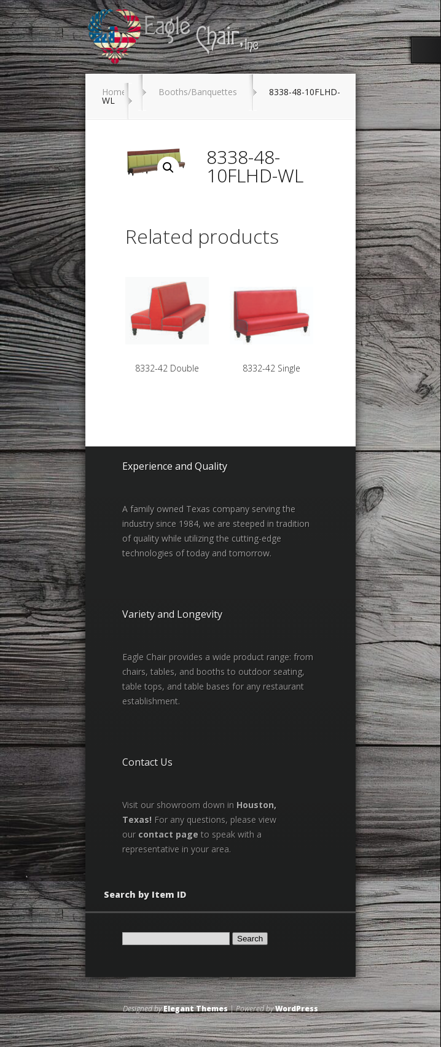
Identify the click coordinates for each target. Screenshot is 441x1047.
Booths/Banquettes (197, 92)
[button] (168, 168)
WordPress (296, 1008)
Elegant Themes (195, 1008)
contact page (168, 834)
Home (114, 92)
